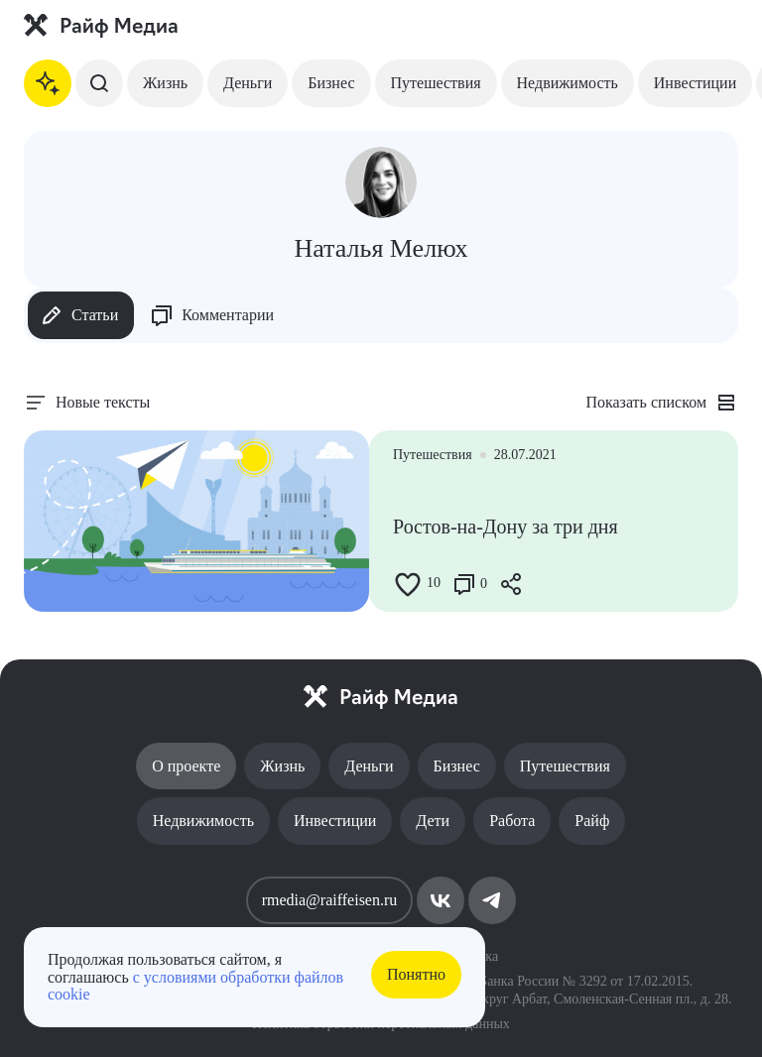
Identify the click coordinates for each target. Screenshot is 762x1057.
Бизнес (331, 82)
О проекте (186, 766)
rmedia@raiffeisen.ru (330, 899)
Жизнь (165, 82)
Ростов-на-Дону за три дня (505, 526)
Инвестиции (695, 82)
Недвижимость (567, 82)
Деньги (247, 82)
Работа (512, 820)
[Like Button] (408, 584)
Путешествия (436, 82)
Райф (591, 820)
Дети (432, 820)
